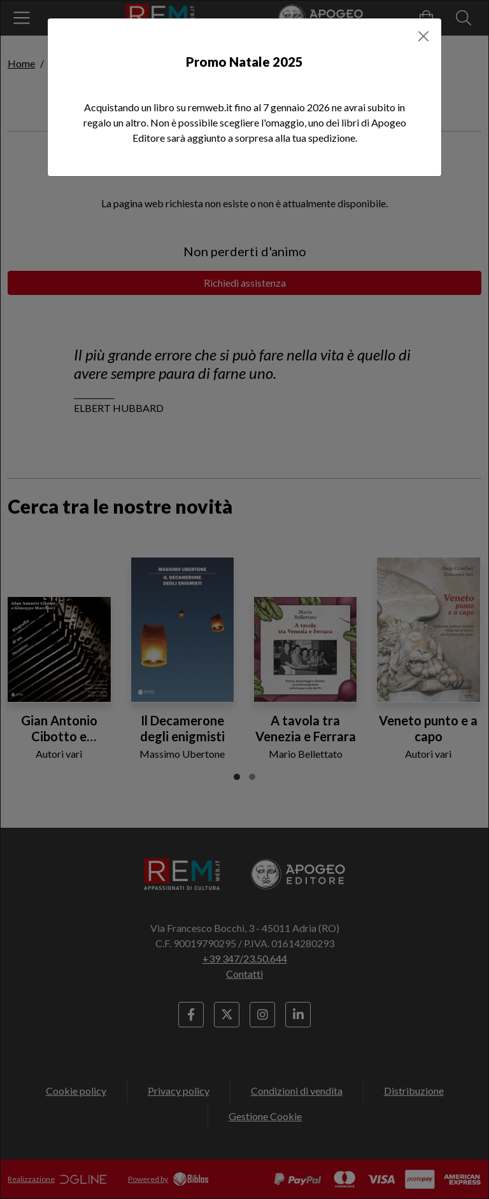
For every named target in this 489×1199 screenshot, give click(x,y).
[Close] (423, 36)
